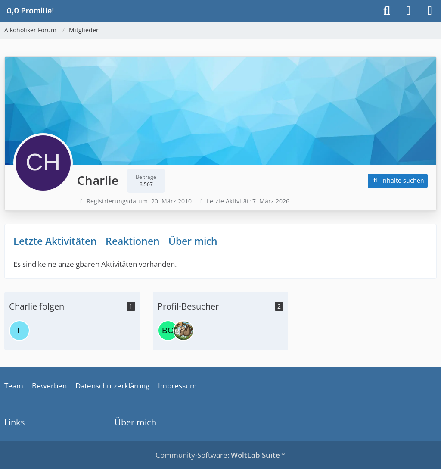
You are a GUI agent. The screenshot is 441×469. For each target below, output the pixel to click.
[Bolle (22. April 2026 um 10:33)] (168, 330)
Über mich (192, 241)
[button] (398, 181)
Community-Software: (220, 455)
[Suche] (386, 10)
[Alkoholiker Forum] (30, 10)
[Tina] (19, 330)
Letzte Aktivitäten (55, 241)
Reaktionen (133, 241)
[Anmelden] (408, 11)
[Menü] (429, 10)
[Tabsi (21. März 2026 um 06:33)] (183, 330)
